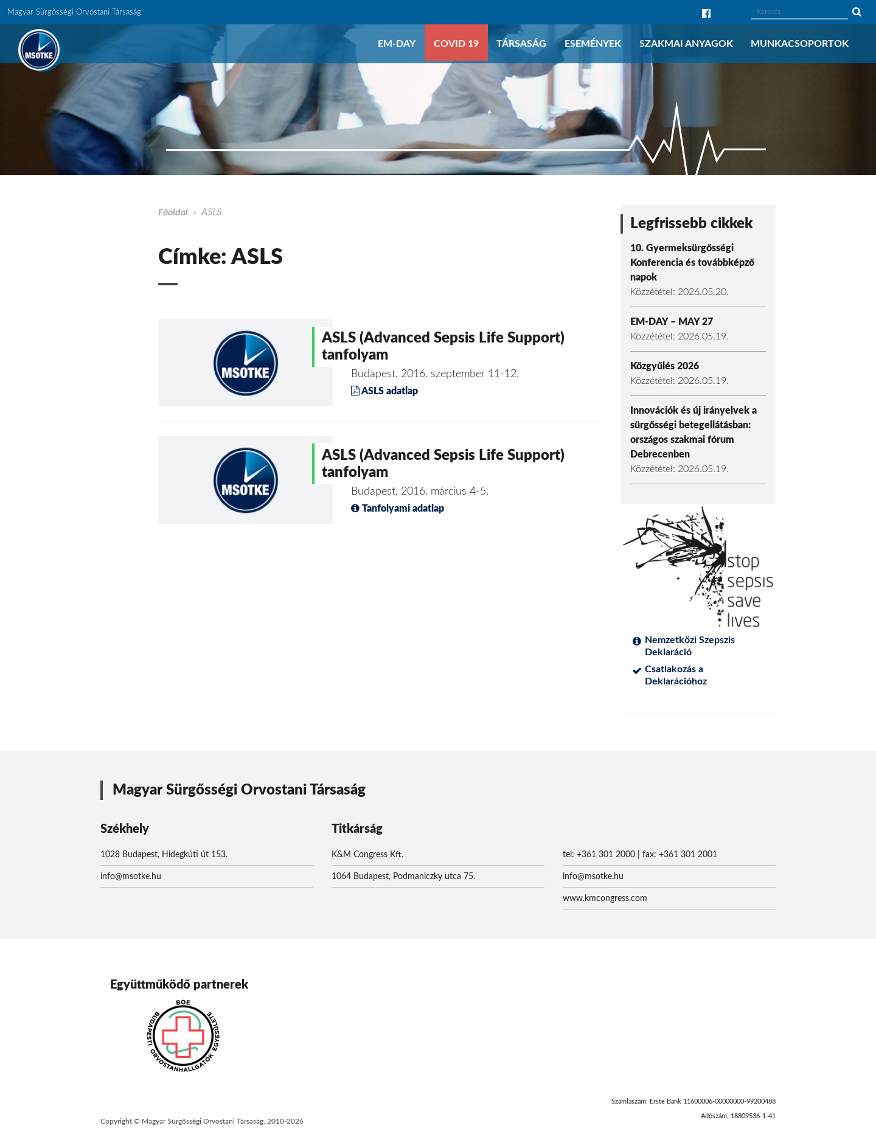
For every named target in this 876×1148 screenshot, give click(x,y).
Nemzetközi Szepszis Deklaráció (690, 646)
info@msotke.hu (130, 876)
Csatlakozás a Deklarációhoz (676, 675)
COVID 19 (456, 44)
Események (593, 44)
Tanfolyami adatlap (397, 508)
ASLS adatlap (384, 391)
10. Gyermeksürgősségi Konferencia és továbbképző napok (692, 262)
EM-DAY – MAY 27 (671, 322)
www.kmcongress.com (605, 898)
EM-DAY (396, 44)
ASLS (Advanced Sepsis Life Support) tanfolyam (443, 347)
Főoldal (173, 212)
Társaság (521, 44)
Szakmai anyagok (686, 44)
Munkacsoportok (800, 44)
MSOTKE (39, 50)
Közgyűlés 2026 (664, 366)
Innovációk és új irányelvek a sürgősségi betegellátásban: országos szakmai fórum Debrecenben (693, 432)
